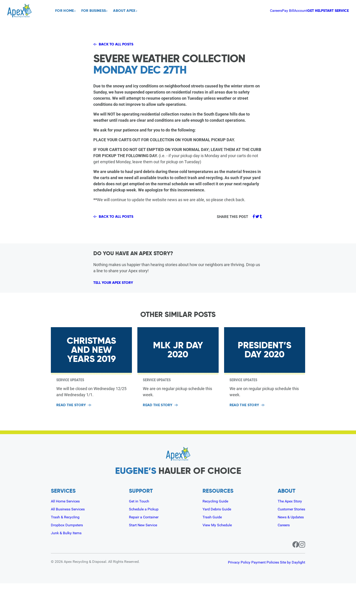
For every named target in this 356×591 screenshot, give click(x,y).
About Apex (130, 10)
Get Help (291, 10)
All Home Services (67, 508)
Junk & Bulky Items (68, 540)
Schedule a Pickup (144, 516)
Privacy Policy (224, 570)
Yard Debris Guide (217, 516)
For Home (64, 10)
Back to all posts (116, 44)
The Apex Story (287, 508)
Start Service (330, 10)
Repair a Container (145, 524)
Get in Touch (139, 508)
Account (266, 10)
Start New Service (144, 532)
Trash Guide (212, 524)
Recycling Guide (215, 508)
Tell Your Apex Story (119, 287)
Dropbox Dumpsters (69, 532)
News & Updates (289, 524)
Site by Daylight (292, 570)
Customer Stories (289, 516)
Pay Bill (250, 10)
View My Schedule (217, 532)
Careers (233, 10)
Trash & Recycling (67, 524)
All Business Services (70, 516)
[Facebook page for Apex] (290, 552)
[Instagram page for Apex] (302, 552)
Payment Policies (258, 570)
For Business (96, 10)
